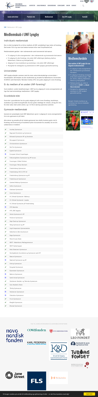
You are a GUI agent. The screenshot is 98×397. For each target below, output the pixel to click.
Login (86, 1)
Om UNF (68, 5)
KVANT (81, 85)
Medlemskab (49, 17)
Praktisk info (31, 17)
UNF (5, 27)
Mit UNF (82, 1)
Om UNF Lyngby (67, 17)
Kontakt (74, 5)
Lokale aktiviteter (13, 17)
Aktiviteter (32, 5)
